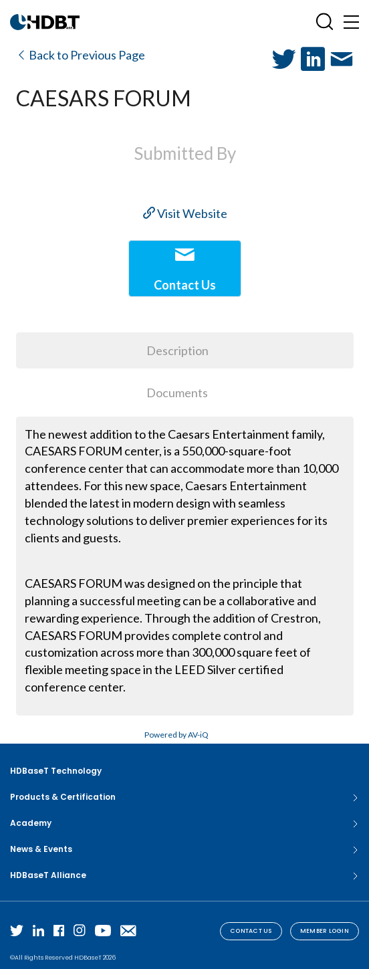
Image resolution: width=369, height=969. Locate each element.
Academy (184, 823)
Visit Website (185, 213)
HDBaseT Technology (56, 770)
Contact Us (251, 931)
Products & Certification (184, 797)
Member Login (324, 931)
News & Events (184, 849)
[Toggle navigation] (351, 21)
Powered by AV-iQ (176, 735)
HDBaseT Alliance (184, 875)
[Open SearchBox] (324, 21)
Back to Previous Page (80, 54)
